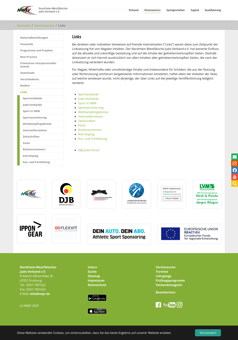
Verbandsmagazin (169, 285)
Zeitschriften (86, 121)
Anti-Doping (86, 134)
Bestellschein (165, 292)
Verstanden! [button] (208, 333)
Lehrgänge (163, 276)
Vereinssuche (166, 267)
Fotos (82, 125)
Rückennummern (90, 130)
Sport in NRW (87, 103)
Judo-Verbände (88, 99)
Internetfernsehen (90, 116)
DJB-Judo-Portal (88, 150)
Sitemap (94, 276)
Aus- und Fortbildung (92, 139)
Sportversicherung (90, 108)
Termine (162, 272)
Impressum (96, 280)
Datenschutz (97, 285)
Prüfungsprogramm (170, 280)
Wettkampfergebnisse (93, 112)
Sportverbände (88, 94)
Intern (92, 267)
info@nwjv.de (40, 294)
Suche (92, 272)
